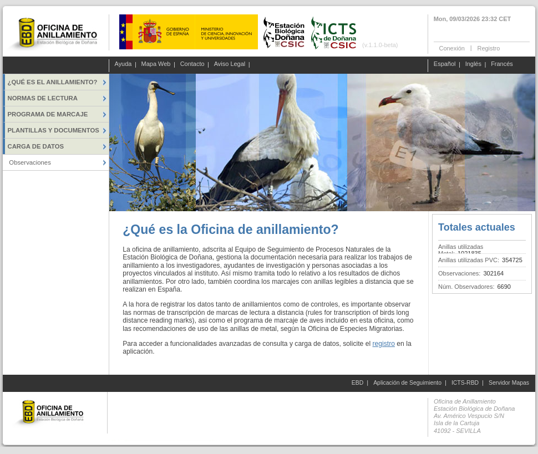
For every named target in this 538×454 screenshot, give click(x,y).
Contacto (192, 64)
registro (384, 344)
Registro (488, 47)
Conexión (452, 47)
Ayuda (123, 64)
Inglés (473, 64)
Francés (502, 64)
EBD (357, 383)
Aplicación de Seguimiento (407, 383)
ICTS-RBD (465, 383)
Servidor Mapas (509, 383)
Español (445, 64)
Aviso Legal (230, 64)
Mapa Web (156, 64)
